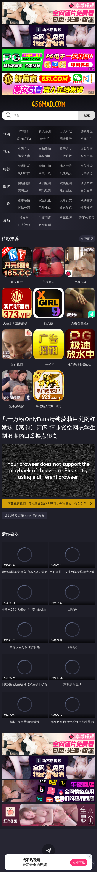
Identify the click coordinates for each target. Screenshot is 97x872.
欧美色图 (66, 183)
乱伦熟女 (66, 173)
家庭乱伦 (45, 200)
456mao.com (48, 104)
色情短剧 (45, 225)
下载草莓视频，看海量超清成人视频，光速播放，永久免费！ (50, 503)
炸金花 (44, 138)
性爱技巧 (87, 208)
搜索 (87, 115)
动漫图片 (87, 183)
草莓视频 (66, 217)
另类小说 (45, 208)
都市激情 (24, 200)
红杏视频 (24, 225)
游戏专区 (87, 131)
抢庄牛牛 (87, 138)
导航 (6, 220)
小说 (6, 203)
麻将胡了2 (24, 138)
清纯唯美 (45, 190)
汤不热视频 (86, 217)
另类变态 (87, 173)
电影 (6, 168)
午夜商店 (45, 217)
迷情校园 (24, 208)
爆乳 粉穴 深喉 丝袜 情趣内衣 (24, 515)
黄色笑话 (66, 208)
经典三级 (45, 173)
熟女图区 (66, 190)
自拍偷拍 (45, 148)
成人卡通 (66, 166)
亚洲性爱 (24, 166)
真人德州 (45, 131)
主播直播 (66, 156)
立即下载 (79, 862)
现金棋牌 (66, 138)
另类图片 (87, 190)
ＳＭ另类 (87, 156)
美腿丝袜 (24, 190)
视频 (6, 151)
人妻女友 (66, 200)
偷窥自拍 (24, 183)
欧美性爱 (87, 166)
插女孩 (24, 217)
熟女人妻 (24, 156)
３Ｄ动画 (87, 148)
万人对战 (66, 131)
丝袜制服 (45, 156)
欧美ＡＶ (66, 148)
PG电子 (24, 131)
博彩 (6, 134)
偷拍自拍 (45, 166)
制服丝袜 (24, 173)
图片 (6, 186)
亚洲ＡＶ (24, 148)
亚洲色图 (45, 183)
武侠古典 (87, 200)
